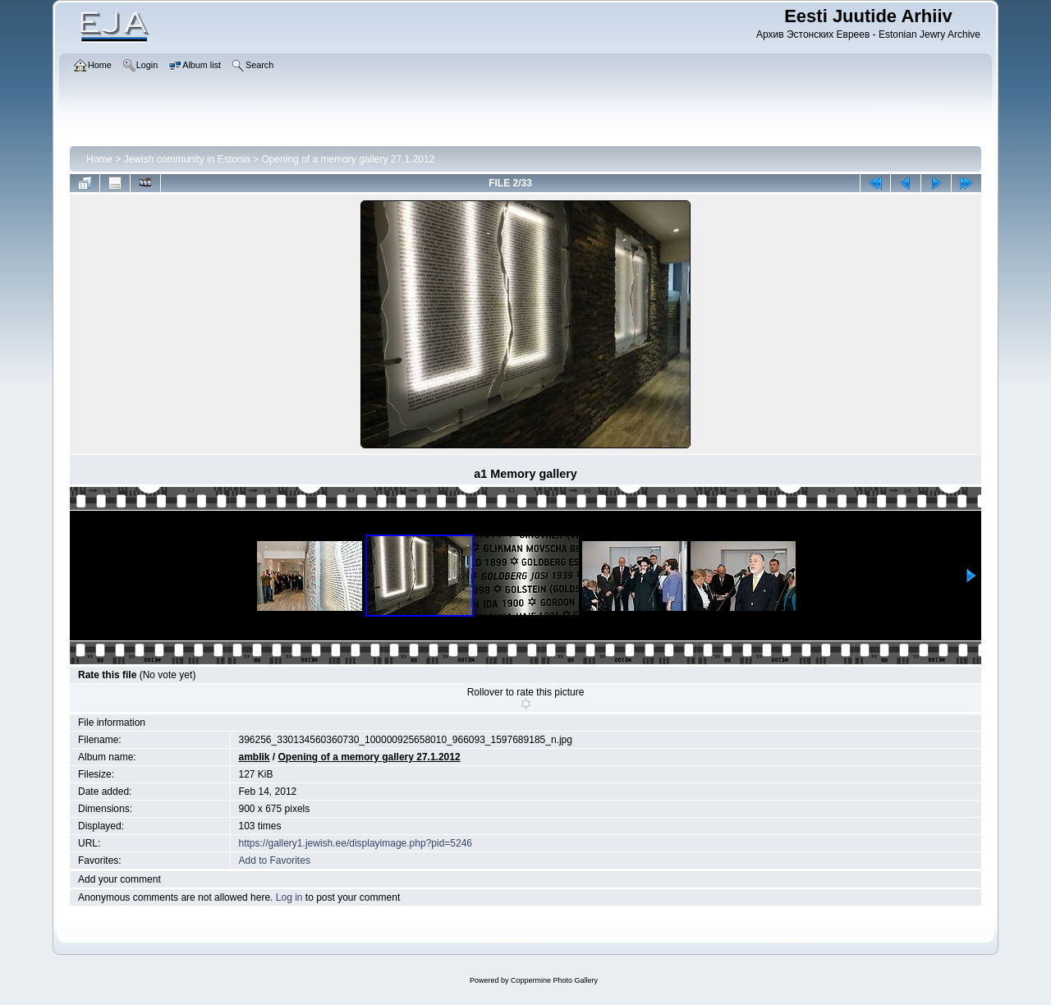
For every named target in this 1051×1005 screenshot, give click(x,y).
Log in (289, 897)
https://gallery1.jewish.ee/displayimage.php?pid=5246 (356, 843)
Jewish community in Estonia (187, 159)
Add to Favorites (274, 860)
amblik (254, 757)
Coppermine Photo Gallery (554, 980)
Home (99, 159)
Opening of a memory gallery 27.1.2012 (347, 159)
